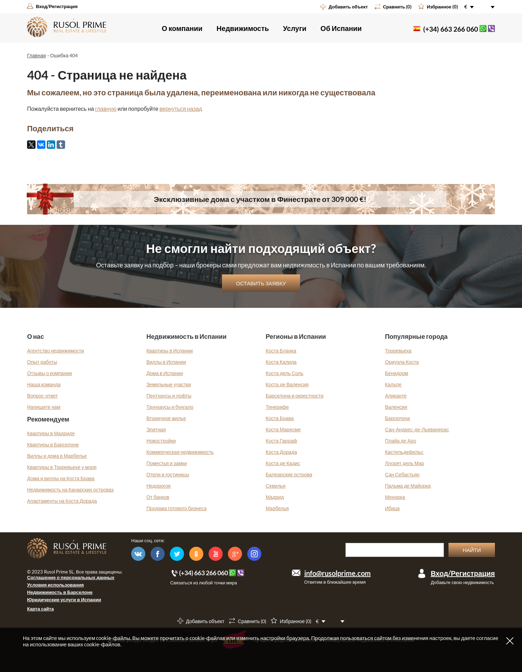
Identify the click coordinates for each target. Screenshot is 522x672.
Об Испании (341, 28)
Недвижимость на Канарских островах (70, 490)
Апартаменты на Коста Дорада (62, 501)
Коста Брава (280, 418)
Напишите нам (44, 407)
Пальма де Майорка (408, 486)
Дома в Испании (164, 373)
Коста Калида (281, 362)
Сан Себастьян (402, 474)
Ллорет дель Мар (404, 463)
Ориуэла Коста (402, 362)
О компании (182, 28)
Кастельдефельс (404, 452)
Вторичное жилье (166, 418)
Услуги (295, 28)
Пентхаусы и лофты (168, 396)
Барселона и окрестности (294, 396)
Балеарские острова (289, 474)
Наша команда (44, 384)
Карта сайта (40, 608)
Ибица (392, 508)
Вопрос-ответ (42, 396)
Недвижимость (243, 28)
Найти (472, 550)
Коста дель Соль (284, 373)
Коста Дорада (281, 452)
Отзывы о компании (49, 373)
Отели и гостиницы (167, 474)
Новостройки (161, 441)
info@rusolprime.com (337, 573)
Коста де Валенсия (287, 384)
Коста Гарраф (281, 441)
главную (105, 108)
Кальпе (393, 384)
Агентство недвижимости (55, 351)
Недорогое (158, 486)
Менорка (395, 497)
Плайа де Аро (400, 441)
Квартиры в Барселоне (53, 445)
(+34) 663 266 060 (450, 29)
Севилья (275, 486)
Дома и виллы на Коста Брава (61, 478)
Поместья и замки (166, 463)
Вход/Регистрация (463, 573)
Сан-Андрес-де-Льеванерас (417, 429)
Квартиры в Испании (169, 351)
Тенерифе (277, 407)
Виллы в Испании (166, 362)
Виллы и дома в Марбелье (57, 456)
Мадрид (275, 497)
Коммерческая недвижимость (180, 452)
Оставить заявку (261, 283)
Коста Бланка (281, 351)
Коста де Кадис (283, 463)
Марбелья (277, 508)
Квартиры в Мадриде (51, 433)
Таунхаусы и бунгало (169, 407)
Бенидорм (396, 373)
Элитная (156, 429)
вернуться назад (180, 108)
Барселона (397, 418)
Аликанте (395, 396)
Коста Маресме (283, 429)
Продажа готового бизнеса (176, 508)
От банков (157, 497)
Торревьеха (398, 351)
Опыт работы (42, 362)
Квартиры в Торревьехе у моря (61, 467)
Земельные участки (168, 384)
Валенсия (396, 407)
